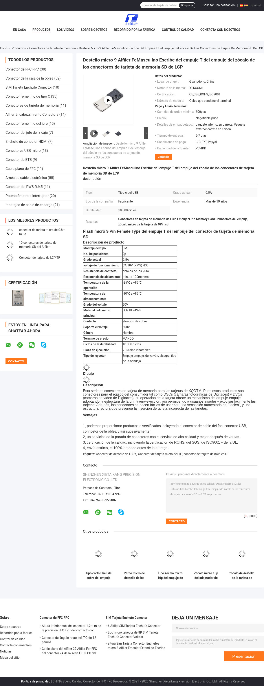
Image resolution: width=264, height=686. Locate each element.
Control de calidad (178, 30)
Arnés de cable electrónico (26, 178)
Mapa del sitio (10, 657)
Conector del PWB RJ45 (24, 187)
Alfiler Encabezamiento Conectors (32, 114)
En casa (19, 30)
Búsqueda (187, 5)
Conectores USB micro (23, 151)
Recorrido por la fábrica (134, 30)
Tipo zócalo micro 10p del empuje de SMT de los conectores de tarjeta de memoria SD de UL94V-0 (170, 575)
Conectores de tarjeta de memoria (52, 48)
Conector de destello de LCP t (116, 454)
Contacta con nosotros (220, 30)
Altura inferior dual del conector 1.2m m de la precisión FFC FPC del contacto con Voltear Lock (71, 628)
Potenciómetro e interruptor (27, 196)
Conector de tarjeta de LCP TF (39, 257)
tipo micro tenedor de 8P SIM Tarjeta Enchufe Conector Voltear (133, 635)
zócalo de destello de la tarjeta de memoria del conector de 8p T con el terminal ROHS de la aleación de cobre (242, 575)
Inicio (3, 48)
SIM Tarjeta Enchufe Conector (29, 87)
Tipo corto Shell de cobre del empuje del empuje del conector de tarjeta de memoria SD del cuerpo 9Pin (98, 575)
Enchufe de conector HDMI (26, 141)
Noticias (5, 651)
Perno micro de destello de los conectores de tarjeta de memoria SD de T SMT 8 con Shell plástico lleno (134, 575)
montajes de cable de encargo (29, 205)
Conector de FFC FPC (22, 69)
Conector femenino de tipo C (28, 96)
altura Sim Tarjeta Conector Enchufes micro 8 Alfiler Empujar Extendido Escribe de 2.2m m (136, 646)
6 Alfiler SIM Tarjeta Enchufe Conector (134, 626)
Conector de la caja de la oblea (29, 78)
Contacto (163, 156)
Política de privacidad (35, 681)
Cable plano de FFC (21, 169)
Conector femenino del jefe (27, 123)
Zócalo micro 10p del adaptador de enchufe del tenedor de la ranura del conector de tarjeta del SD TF (206, 575)
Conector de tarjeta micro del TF (160, 454)
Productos (42, 30)
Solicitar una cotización (219, 5)
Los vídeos (65, 30)
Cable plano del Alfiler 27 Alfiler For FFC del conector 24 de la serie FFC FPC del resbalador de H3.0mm (69, 651)
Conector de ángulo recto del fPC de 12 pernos (69, 640)
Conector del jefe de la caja (27, 132)
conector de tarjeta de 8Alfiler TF (205, 454)
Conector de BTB (19, 160)
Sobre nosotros (94, 30)
